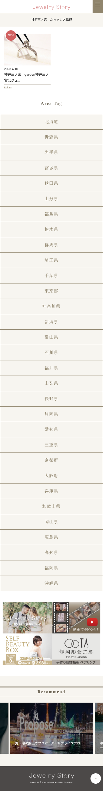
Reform (8, 87)
